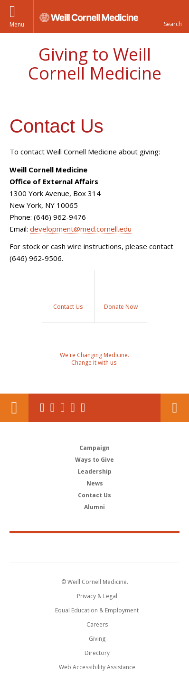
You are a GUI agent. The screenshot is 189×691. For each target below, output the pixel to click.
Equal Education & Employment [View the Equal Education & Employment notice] (97, 610)
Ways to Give (94, 460)
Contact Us (175, 408)
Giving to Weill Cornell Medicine (94, 64)
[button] (172, 16)
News (94, 483)
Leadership (94, 471)
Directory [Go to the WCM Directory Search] (97, 653)
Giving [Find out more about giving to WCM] (97, 639)
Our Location (14, 408)
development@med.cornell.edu (81, 228)
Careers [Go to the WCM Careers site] (97, 624)
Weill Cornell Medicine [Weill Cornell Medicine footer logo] (94, 547)
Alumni (94, 507)
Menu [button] (16, 24)
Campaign (94, 448)
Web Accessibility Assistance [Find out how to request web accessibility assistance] (97, 667)
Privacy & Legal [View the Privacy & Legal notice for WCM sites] (97, 596)
